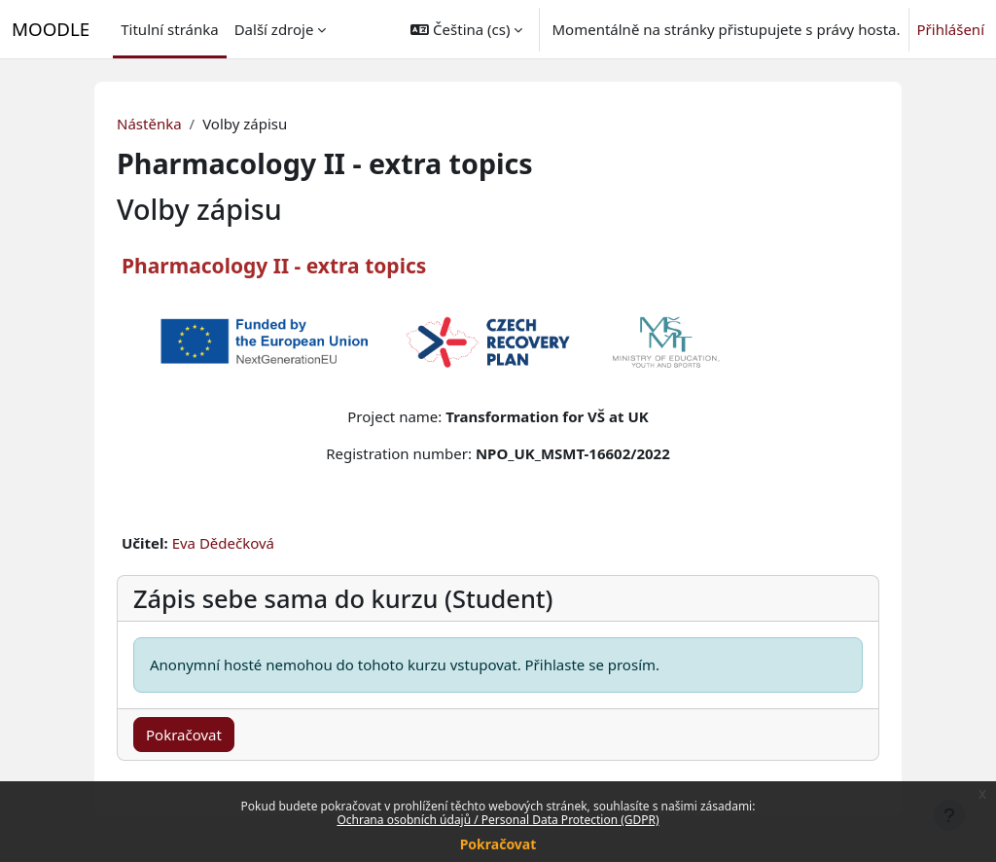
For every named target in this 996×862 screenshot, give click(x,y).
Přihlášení (950, 29)
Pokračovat (498, 844)
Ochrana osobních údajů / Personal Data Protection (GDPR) (497, 819)
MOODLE (50, 29)
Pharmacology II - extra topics (274, 265)
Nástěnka (149, 123)
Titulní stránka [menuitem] (169, 29)
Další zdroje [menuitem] (274, 29)
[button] (466, 29)
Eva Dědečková (223, 543)
